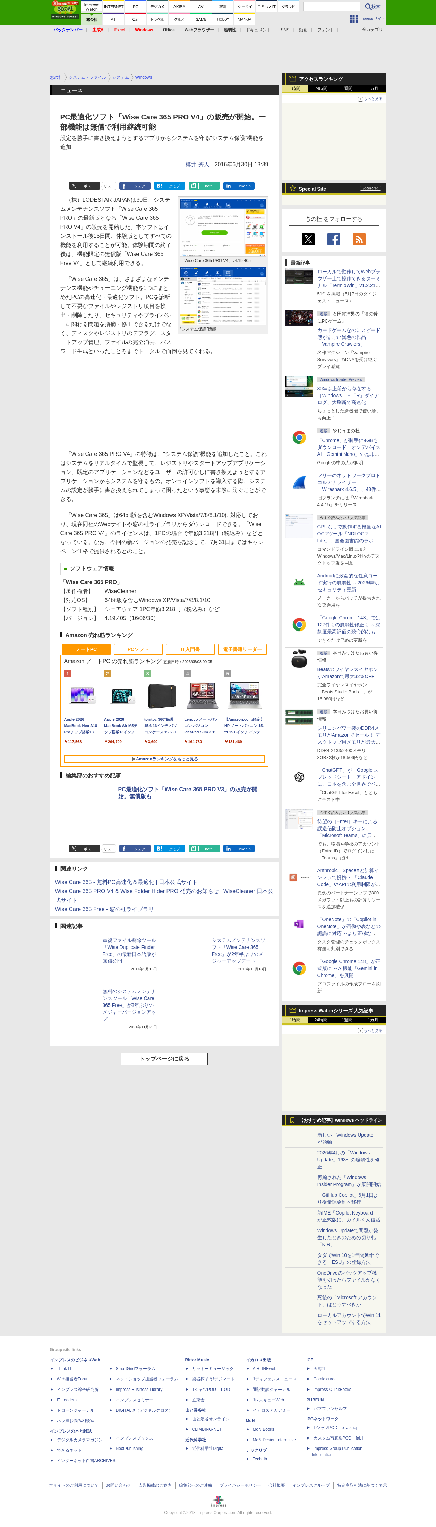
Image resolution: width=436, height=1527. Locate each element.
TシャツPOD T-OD (211, 1389)
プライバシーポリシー (240, 1485)
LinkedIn (243, 186)
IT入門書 (190, 649)
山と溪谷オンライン (211, 1419)
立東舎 (198, 1399)
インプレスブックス (134, 1438)
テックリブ (256, 1450)
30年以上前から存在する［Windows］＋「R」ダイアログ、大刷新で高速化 (348, 395)
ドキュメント (258, 29)
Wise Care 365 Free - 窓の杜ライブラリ (104, 909)
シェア (139, 186)
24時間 (321, 88)
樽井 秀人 (197, 164)
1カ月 (373, 88)
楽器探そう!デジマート (213, 1379)
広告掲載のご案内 (155, 1485)
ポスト (89, 186)
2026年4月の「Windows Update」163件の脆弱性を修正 (348, 1159)
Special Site (312, 189)
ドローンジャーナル (75, 1410)
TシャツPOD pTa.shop (336, 1427)
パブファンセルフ (330, 1408)
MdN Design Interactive (274, 1439)
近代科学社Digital (208, 1448)
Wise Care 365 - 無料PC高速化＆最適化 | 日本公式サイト (126, 882)
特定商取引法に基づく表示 (362, 1485)
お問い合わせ (118, 1485)
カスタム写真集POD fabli (339, 1438)
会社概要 (276, 1485)
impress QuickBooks (332, 1389)
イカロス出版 (258, 1360)
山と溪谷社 (195, 1410)
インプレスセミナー (134, 1399)
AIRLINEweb (265, 1368)
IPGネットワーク (323, 1419)
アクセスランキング (321, 79)
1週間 (347, 88)
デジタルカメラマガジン (80, 1439)
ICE (310, 1360)
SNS (285, 29)
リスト (109, 186)
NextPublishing (130, 1448)
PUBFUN (315, 1399)
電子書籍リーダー (242, 649)
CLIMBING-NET (207, 1429)
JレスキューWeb (268, 1399)
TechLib (260, 1459)
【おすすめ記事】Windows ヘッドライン (341, 1120)
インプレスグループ (311, 1485)
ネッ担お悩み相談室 (75, 1420)
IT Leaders (67, 1399)
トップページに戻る (164, 1059)
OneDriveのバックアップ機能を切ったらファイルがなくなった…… (349, 1280)
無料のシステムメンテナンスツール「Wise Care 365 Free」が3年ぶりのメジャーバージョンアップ (129, 1005)
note (208, 186)
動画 (303, 29)
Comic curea (325, 1379)
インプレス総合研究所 (78, 1389)
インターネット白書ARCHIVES (86, 1460)
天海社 (320, 1368)
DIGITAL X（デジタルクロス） (144, 1410)
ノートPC (86, 649)
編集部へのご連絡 (195, 1485)
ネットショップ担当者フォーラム (147, 1379)
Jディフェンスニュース (275, 1379)
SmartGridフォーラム (136, 1368)
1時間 (295, 88)
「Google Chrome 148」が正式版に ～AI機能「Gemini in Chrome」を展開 (349, 968)
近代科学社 (195, 1439)
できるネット (69, 1450)
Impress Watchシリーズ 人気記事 (336, 1010)
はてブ (174, 186)
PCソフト (138, 649)
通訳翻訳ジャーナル (271, 1389)
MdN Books (263, 1429)
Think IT (64, 1368)
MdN (250, 1420)
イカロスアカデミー (271, 1410)
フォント (325, 29)
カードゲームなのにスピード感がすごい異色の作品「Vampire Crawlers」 (349, 337)
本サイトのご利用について (74, 1485)
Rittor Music (197, 1360)
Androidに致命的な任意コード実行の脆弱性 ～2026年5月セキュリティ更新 (349, 582)
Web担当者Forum (73, 1379)
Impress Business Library (139, 1389)
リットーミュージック (213, 1368)
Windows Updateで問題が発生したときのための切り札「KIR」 (347, 1237)
